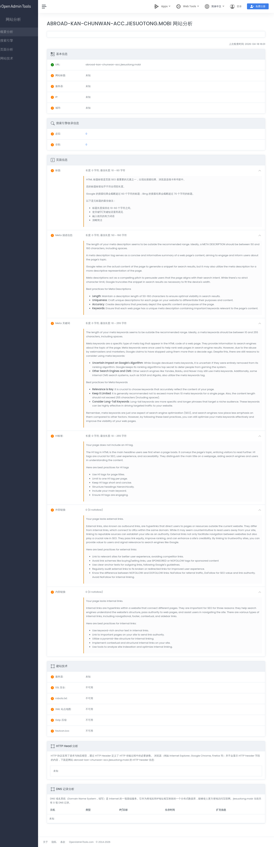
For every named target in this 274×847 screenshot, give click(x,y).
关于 (56, 842)
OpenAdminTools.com (92, 842)
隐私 (65, 842)
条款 (74, 842)
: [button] (67, 170)
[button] (179, 170)
